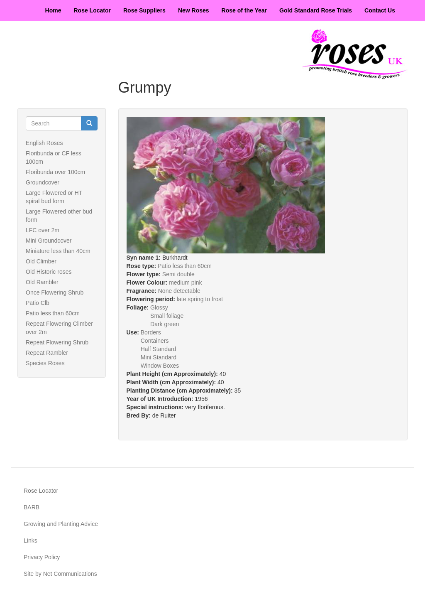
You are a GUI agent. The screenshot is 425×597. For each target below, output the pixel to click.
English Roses (44, 143)
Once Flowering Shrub (54, 292)
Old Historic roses (48, 271)
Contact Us (379, 10)
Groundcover (42, 182)
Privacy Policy (42, 557)
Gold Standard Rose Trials (315, 10)
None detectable (179, 290)
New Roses (193, 10)
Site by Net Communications (60, 573)
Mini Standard (158, 357)
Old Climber (41, 261)
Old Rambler (42, 282)
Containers (155, 340)
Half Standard (158, 349)
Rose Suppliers (144, 10)
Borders (151, 332)
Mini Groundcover (49, 240)
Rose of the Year (244, 10)
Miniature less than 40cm (58, 251)
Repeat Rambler (47, 352)
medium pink (185, 282)
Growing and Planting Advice (61, 524)
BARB (31, 507)
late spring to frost (200, 299)
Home (53, 10)
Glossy (159, 307)
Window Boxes (160, 365)
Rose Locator (92, 10)
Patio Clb (37, 303)
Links (30, 540)
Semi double (178, 274)
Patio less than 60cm (53, 313)
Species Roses (45, 363)
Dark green (164, 324)
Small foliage (166, 315)
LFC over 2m (42, 230)
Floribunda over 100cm (55, 172)
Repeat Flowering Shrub (57, 342)
